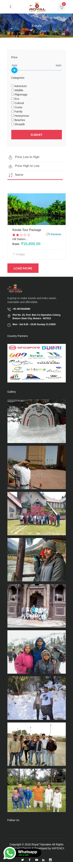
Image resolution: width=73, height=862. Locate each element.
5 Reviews (55, 234)
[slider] (14, 70)
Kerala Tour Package (26, 230)
